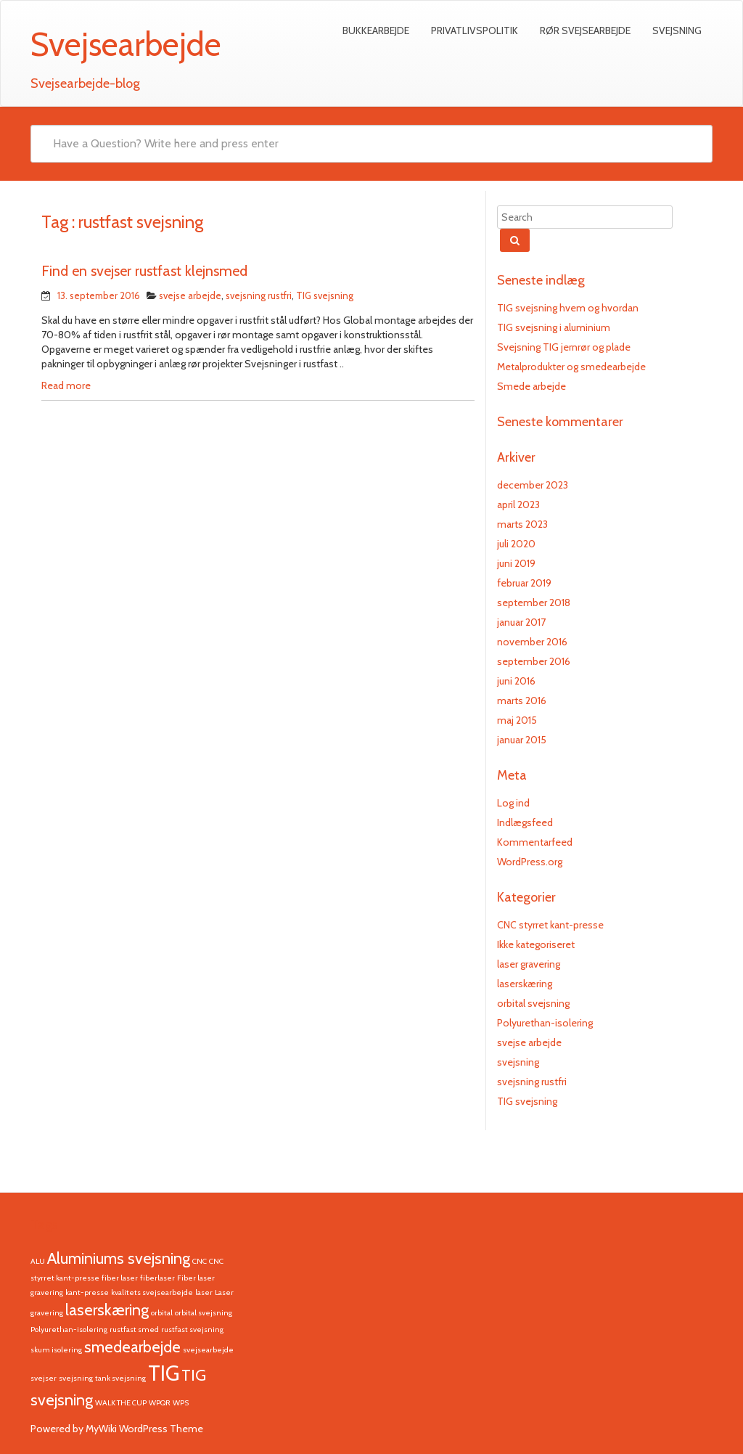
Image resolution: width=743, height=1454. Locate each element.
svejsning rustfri (259, 295)
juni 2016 (516, 680)
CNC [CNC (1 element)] (199, 1261)
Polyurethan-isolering (545, 1022)
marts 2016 (521, 700)
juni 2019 (516, 563)
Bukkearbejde (375, 30)
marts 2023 (522, 524)
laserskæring (524, 983)
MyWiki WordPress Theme (144, 1428)
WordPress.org (529, 861)
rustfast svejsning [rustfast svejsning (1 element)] (192, 1329)
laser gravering (528, 964)
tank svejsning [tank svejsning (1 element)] (120, 1378)
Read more (66, 385)
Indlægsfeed (525, 822)
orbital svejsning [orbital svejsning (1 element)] (203, 1313)
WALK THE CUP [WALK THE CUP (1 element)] (121, 1403)
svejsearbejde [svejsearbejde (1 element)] (208, 1350)
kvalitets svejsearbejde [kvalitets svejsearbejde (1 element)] (152, 1292)
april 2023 (518, 504)
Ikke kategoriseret (536, 944)
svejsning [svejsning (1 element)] (76, 1378)
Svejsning (677, 30)
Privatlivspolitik (474, 30)
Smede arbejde (531, 386)
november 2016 (532, 641)
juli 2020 (516, 543)
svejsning (518, 1062)
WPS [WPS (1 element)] (181, 1403)
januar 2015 (521, 739)
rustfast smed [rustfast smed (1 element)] (134, 1329)
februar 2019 (524, 582)
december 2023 (532, 484)
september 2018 (533, 602)
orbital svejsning (533, 1003)
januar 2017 (521, 622)
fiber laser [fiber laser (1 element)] (120, 1278)
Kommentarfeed (534, 842)
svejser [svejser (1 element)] (43, 1378)
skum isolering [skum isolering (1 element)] (56, 1350)
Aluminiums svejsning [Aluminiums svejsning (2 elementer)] (118, 1258)
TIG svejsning (324, 295)
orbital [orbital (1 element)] (162, 1313)
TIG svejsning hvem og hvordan (568, 307)
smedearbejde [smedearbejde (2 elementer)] (132, 1346)
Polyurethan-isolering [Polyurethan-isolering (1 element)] (68, 1329)
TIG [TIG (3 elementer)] (163, 1373)
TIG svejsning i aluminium (553, 327)
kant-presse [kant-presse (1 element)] (87, 1292)
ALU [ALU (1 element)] (37, 1261)
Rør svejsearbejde (585, 30)
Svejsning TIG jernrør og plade (564, 347)
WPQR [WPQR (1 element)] (160, 1403)
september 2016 (533, 661)
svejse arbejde (190, 295)
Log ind (513, 802)
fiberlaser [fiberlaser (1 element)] (157, 1278)
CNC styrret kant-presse (550, 924)
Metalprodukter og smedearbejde (571, 366)
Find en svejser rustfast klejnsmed (144, 270)
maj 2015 (517, 720)
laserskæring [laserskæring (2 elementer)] (107, 1309)
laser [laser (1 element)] (204, 1292)
